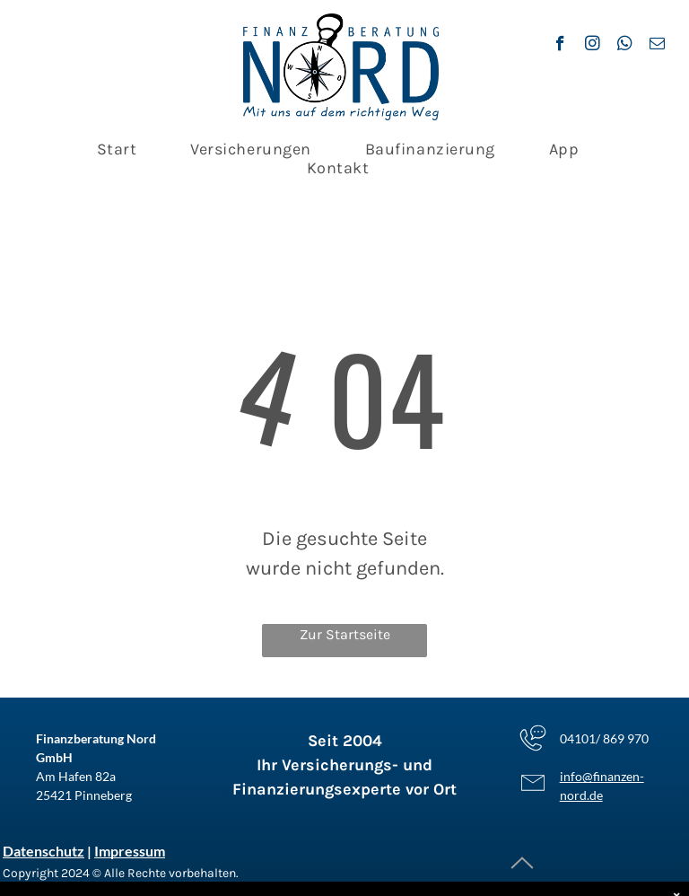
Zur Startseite (345, 634)
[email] (657, 45)
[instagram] (592, 45)
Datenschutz (43, 850)
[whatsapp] (625, 45)
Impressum (129, 850)
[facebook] (560, 45)
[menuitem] (117, 149)
